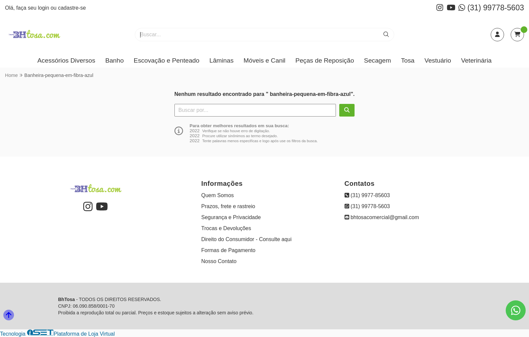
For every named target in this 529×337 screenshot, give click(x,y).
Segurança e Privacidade (231, 217)
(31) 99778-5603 (491, 7)
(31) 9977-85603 (367, 195)
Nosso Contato (219, 261)
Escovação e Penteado (166, 60)
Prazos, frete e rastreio (228, 206)
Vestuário (437, 60)
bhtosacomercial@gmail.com (382, 217)
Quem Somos (217, 195)
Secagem (377, 60)
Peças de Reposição (324, 60)
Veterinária (476, 60)
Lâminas (221, 60)
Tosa (407, 60)
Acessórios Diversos (66, 60)
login (44, 8)
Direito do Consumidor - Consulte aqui (246, 239)
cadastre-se (72, 8)
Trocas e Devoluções (226, 228)
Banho (114, 60)
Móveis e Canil (265, 60)
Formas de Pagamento (228, 250)
